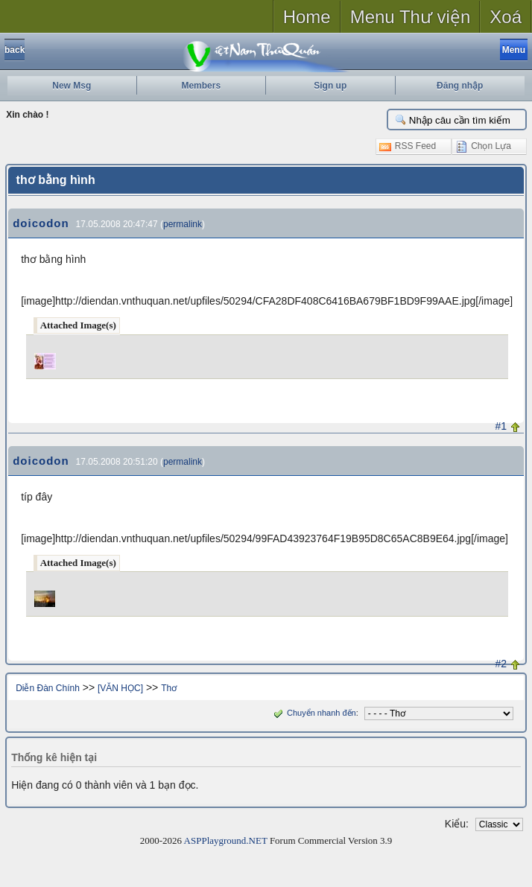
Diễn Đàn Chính (48, 688)
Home (307, 17)
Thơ (169, 688)
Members (201, 85)
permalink (182, 224)
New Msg (71, 85)
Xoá (506, 17)
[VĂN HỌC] (120, 688)
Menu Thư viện (410, 17)
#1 (501, 426)
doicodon (41, 223)
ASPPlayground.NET (225, 840)
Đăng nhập (460, 85)
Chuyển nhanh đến (313, 712)
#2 (501, 664)
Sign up (330, 85)
